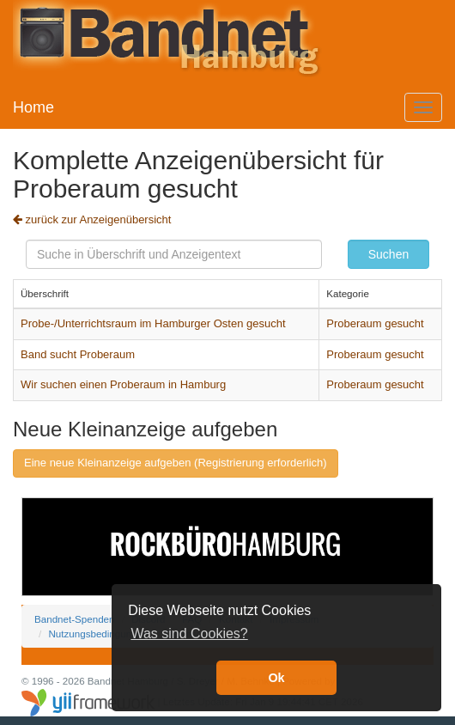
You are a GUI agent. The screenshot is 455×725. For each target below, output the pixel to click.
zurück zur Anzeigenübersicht (92, 219)
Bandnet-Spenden (74, 618)
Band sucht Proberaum (78, 354)
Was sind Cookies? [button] (188, 633)
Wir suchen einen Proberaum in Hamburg (123, 384)
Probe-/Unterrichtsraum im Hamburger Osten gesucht (153, 323)
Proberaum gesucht (374, 323)
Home (33, 107)
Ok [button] (276, 678)
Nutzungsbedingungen (98, 633)
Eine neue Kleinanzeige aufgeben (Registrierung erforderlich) (175, 462)
